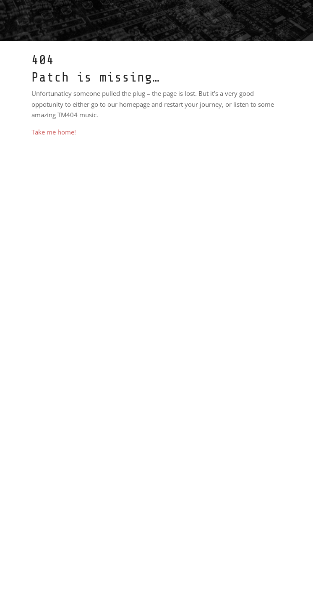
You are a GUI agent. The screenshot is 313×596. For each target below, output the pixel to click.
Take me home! (53, 132)
